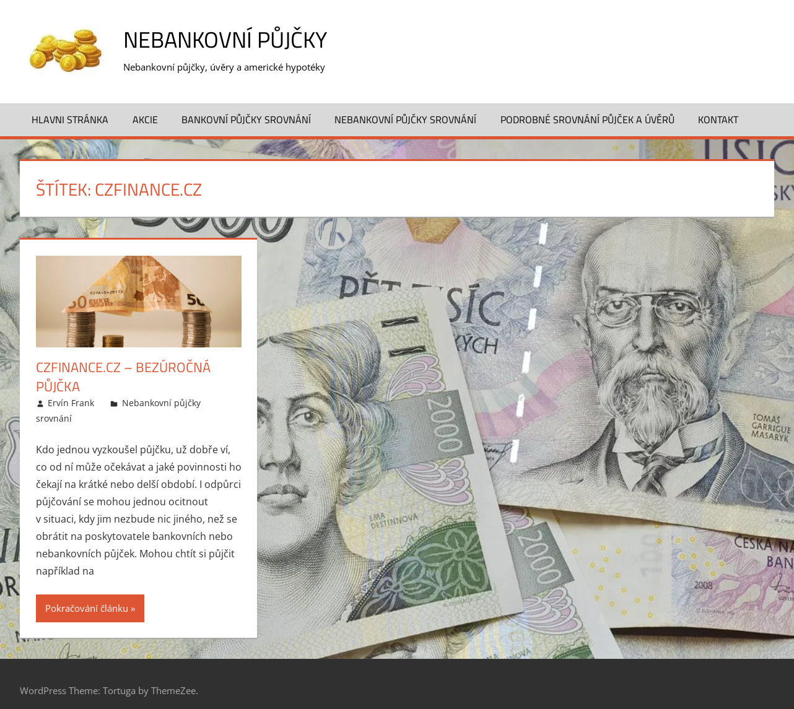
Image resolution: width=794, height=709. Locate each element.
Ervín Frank (71, 403)
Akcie (145, 119)
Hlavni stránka (70, 119)
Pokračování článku (86, 608)
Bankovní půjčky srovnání (246, 119)
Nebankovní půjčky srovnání (405, 119)
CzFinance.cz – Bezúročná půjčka (123, 377)
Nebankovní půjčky (225, 39)
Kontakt (718, 119)
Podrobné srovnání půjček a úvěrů (587, 119)
